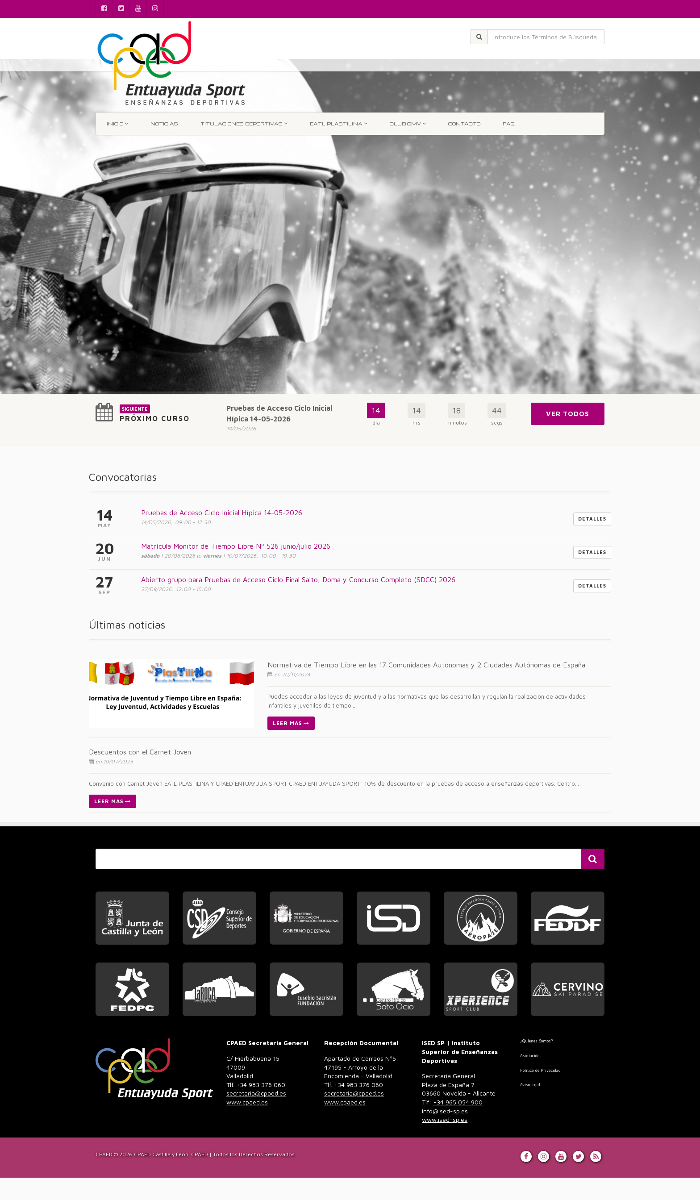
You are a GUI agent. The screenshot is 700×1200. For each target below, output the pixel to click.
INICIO (117, 123)
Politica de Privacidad (540, 1070)
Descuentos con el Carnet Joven (140, 752)
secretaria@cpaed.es (256, 1093)
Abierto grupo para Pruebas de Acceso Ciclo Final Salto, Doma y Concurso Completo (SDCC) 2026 (298, 579)
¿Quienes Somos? (536, 1040)
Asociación (530, 1055)
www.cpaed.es (247, 1102)
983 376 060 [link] (256, 1093)
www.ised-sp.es (444, 1119)
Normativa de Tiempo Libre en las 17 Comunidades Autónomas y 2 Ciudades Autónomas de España (426, 665)
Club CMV (408, 123)
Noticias (164, 123)
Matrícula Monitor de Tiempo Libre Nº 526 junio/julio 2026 (235, 546)
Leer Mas (291, 723)
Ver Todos (567, 413)
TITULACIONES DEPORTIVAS (244, 123)
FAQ (508, 123)
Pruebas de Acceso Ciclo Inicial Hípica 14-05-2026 (221, 512)
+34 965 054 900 (458, 1102)
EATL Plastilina (338, 123)
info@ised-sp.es (445, 1111)
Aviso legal (530, 1084)
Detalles (592, 518)
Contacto (464, 123)
